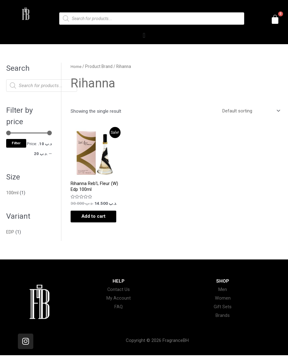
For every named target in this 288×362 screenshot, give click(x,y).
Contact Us (118, 296)
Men (222, 296)
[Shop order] (250, 110)
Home (76, 66)
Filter (16, 143)
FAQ (118, 313)
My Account (118, 305)
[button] (143, 35)
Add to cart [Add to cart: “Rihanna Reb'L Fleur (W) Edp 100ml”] (90, 220)
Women (223, 305)
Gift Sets (223, 313)
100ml (12, 193)
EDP (10, 231)
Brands (223, 322)
